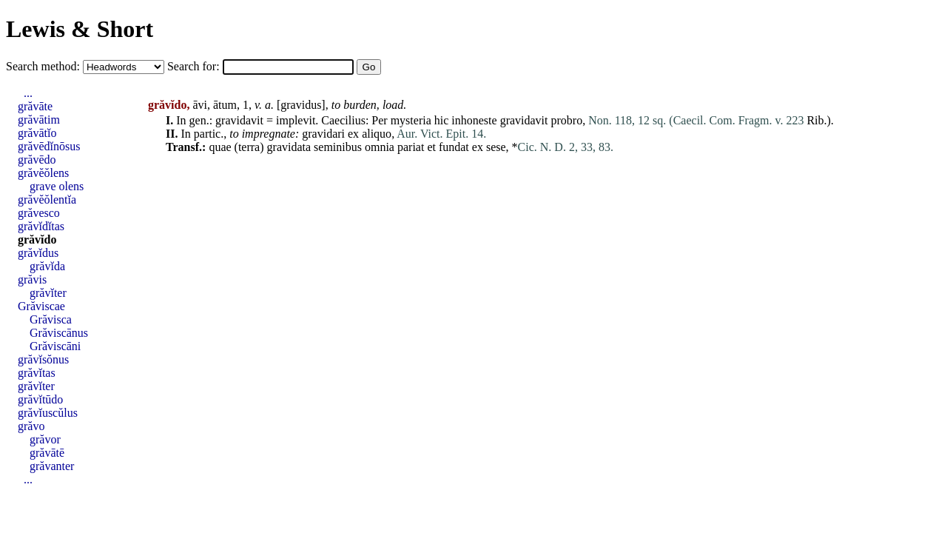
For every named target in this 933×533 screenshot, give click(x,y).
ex (353, 133)
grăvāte (35, 106)
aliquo (376, 133)
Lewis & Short (79, 29)
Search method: (44, 66)
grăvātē (47, 452)
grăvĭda (47, 266)
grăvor (45, 439)
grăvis (32, 279)
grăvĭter (48, 292)
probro (567, 120)
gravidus (300, 104)
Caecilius (343, 120)
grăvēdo (37, 159)
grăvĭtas (36, 372)
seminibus (338, 147)
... (28, 93)
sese (496, 147)
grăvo (31, 426)
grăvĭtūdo (40, 399)
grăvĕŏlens (43, 173)
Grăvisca (51, 319)
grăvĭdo (37, 239)
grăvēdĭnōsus (49, 146)
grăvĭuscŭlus (48, 412)
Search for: (195, 66)
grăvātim (39, 119)
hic (441, 120)
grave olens (57, 186)
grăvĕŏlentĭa (47, 199)
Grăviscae (41, 306)
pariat (410, 147)
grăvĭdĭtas (41, 226)
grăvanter (52, 466)
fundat (454, 147)
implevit (295, 120)
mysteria (411, 120)
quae (220, 147)
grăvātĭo (37, 133)
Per (379, 120)
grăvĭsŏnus (43, 359)
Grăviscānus (59, 332)
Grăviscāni (55, 346)
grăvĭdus (38, 253)
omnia (379, 147)
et (431, 147)
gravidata (289, 147)
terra (249, 147)
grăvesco (39, 213)
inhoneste (473, 120)
